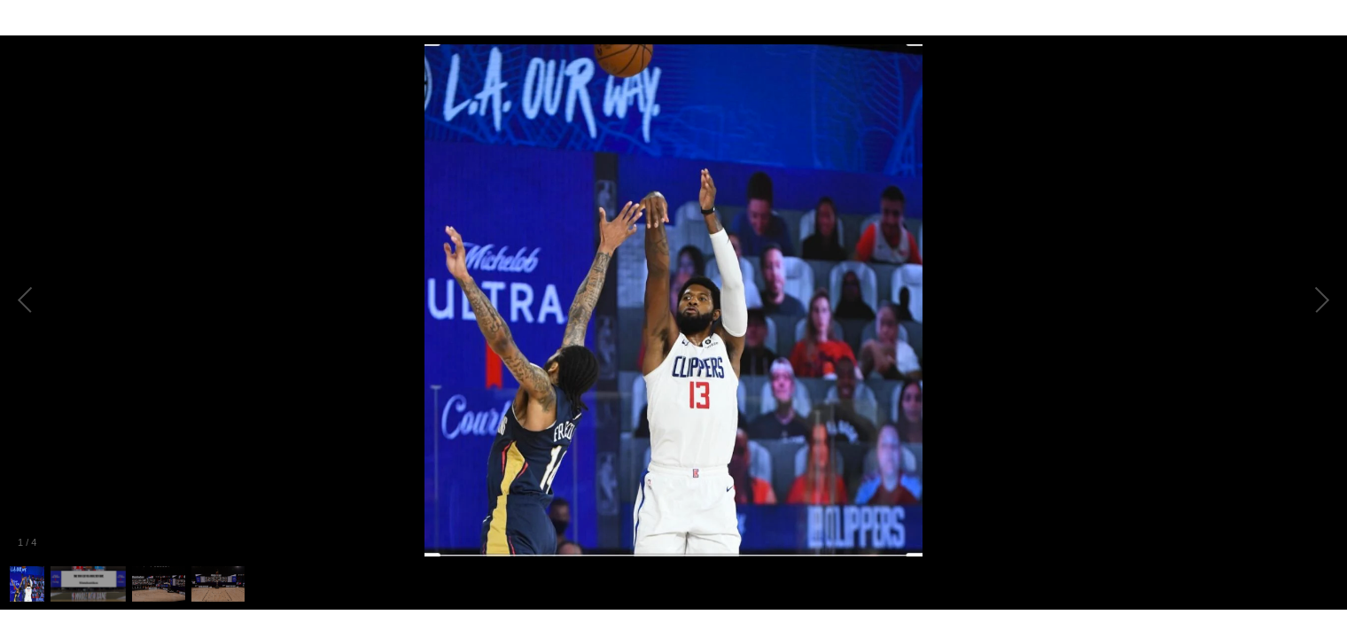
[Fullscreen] (1333, 18)
